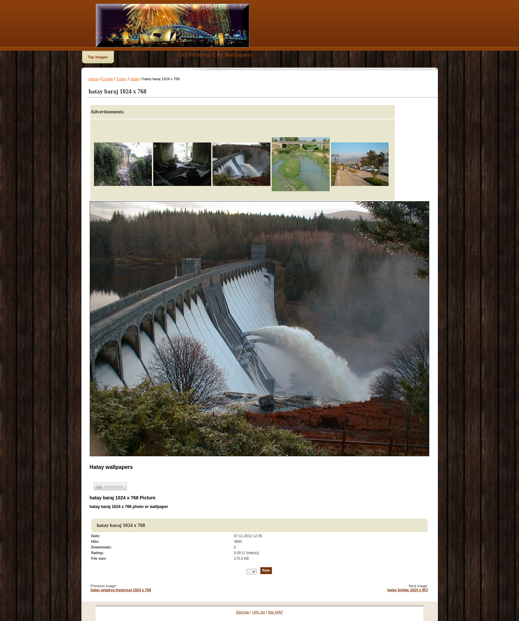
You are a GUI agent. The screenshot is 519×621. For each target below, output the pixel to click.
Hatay (135, 79)
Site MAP (275, 612)
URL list (258, 612)
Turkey (121, 79)
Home (93, 79)
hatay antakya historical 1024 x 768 (121, 590)
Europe (107, 79)
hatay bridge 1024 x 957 (407, 590)
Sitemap (242, 612)
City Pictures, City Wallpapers (215, 55)
